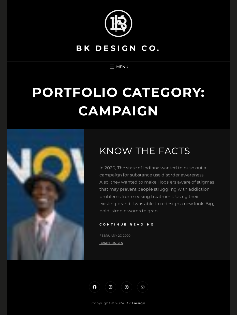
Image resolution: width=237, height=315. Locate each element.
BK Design (135, 303)
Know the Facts (144, 150)
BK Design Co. (118, 48)
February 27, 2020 (114, 235)
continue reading (127, 224)
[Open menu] (118, 67)
